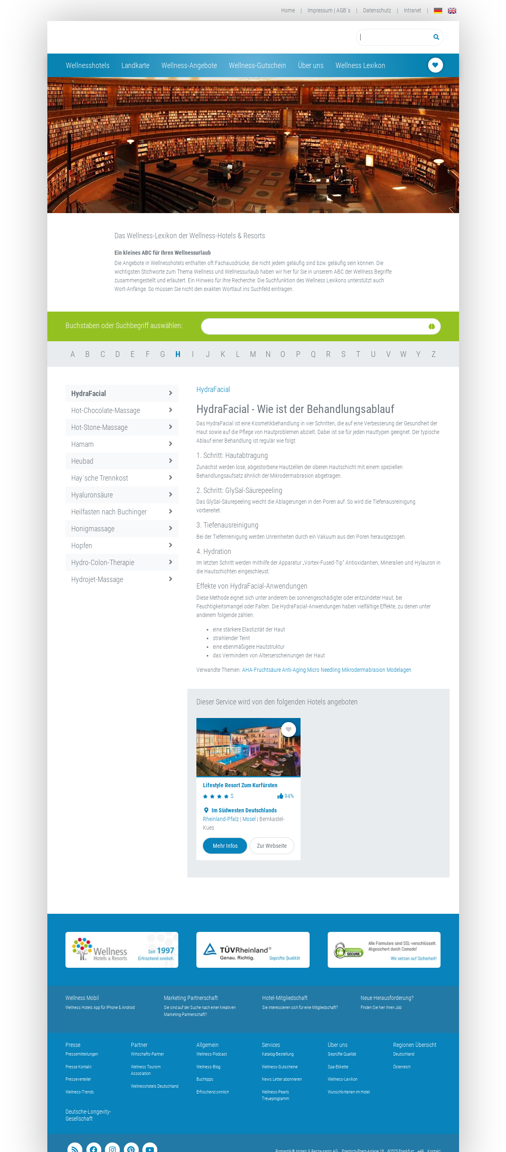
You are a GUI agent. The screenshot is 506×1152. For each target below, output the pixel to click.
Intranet (412, 10)
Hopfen (122, 545)
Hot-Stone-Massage (122, 427)
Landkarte (135, 65)
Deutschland (403, 1054)
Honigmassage (122, 528)
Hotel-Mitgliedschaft (285, 998)
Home (288, 10)
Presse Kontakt (78, 1067)
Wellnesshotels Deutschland (154, 1086)
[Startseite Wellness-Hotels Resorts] (131, 37)
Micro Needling (323, 669)
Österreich (401, 1067)
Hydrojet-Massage (122, 579)
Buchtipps (204, 1079)
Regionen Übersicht (414, 1045)
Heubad (122, 461)
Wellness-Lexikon (342, 1079)
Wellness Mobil (82, 998)
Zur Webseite (272, 845)
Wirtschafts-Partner (147, 1054)
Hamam (122, 444)
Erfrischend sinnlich (212, 1092)
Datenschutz (377, 10)
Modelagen (399, 669)
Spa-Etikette (338, 1067)
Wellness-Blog (208, 1067)
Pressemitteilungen (81, 1054)
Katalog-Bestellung (278, 1054)
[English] (452, 10)
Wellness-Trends (79, 1092)
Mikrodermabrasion (363, 669)
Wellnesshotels (88, 65)
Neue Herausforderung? (387, 998)
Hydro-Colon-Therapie (122, 562)
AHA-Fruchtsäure (261, 669)
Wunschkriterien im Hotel (349, 1092)
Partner (139, 1045)
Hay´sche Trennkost (122, 478)
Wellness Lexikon (360, 65)
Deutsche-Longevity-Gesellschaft (88, 1115)
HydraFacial (122, 393)
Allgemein (207, 1045)
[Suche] (321, 326)
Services (271, 1045)
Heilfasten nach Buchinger (122, 511)
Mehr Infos (225, 845)
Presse (72, 1045)
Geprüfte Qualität (342, 1054)
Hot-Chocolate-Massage (122, 410)
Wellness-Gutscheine (280, 1067)
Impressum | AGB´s (329, 10)
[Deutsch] (438, 10)
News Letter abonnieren (282, 1079)
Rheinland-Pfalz (221, 819)
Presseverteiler (78, 1079)
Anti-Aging (294, 669)
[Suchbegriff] (393, 37)
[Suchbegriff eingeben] (393, 37)
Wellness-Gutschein (257, 65)
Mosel (249, 819)
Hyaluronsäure (122, 494)
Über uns (311, 65)
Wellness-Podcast (211, 1054)
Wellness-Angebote (189, 65)
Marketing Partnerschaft (191, 998)
